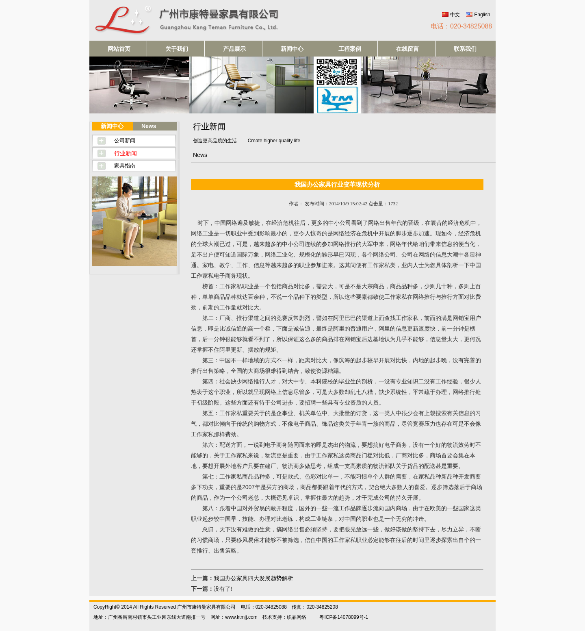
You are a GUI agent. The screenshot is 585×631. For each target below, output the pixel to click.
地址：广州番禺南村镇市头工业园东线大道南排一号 (149, 617)
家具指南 (124, 166)
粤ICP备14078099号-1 (343, 617)
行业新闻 (125, 153)
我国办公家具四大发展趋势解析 (253, 578)
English (482, 14)
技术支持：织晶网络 (284, 617)
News (148, 126)
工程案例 (349, 49)
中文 (455, 14)
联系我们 (465, 49)
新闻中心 (292, 49)
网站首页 (119, 49)
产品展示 (234, 49)
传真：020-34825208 (315, 607)
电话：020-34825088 (461, 26)
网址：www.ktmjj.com (233, 617)
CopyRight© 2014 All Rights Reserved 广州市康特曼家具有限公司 (164, 607)
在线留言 (407, 49)
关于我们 (176, 49)
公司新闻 (124, 140)
